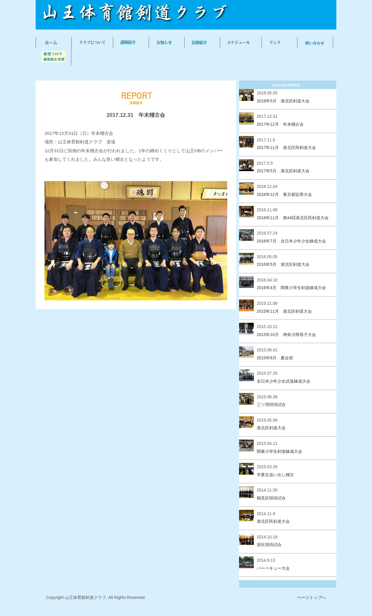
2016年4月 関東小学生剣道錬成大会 (291, 287)
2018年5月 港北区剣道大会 (283, 101)
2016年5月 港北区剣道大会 (283, 264)
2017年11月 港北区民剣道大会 (286, 147)
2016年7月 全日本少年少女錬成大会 (291, 241)
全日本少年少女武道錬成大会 (283, 381)
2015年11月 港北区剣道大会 (284, 311)
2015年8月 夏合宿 (275, 357)
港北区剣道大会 (271, 427)
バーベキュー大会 (273, 568)
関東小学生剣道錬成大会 (279, 451)
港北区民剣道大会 (273, 521)
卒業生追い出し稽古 (275, 474)
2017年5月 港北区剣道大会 (283, 170)
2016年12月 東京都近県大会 (284, 194)
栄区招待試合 (269, 544)
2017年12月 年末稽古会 (280, 124)
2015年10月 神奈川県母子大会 (286, 334)
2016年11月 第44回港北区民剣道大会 (293, 217)
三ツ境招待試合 (271, 404)
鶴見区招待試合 (271, 498)
